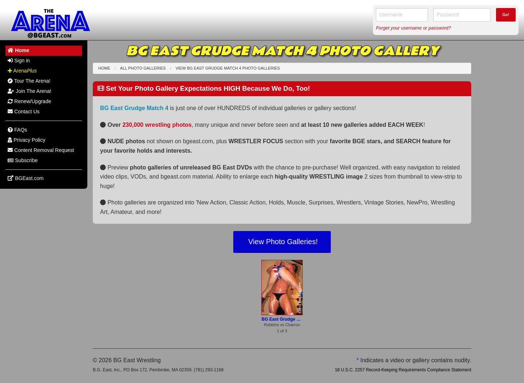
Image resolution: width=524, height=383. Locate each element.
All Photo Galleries (143, 68)
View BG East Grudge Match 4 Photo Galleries (227, 68)
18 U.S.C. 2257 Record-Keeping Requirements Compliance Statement (403, 369)
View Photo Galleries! (282, 242)
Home (104, 68)
